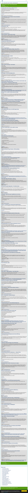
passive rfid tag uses (12, 166)
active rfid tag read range (8, 230)
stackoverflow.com (6, 341)
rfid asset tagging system (5, 473)
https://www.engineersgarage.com (7, 156)
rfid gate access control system (19, 413)
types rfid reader (21, 80)
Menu (26, 0)
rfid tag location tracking (5, 468)
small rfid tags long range (14, 241)
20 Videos (5, 6)
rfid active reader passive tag (19, 231)
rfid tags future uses (21, 241)
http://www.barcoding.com (7, 240)
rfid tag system (4, 475)
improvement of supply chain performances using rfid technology (12, 117)
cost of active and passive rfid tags (17, 278)
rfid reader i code (7, 80)
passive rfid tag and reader (9, 99)
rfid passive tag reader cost (17, 99)
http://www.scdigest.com (6, 309)
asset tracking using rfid (5, 480)
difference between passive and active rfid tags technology (16, 118)
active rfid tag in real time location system (11, 249)
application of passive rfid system (6, 482)
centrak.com (5, 134)
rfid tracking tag (4, 474)
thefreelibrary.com (6, 396)
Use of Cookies (8, 487)
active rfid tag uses (18, 166)
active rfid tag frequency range (19, 90)
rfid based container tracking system (7, 483)
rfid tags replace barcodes (8, 241)
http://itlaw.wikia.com (6, 98)
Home (1, 487)
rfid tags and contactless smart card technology (10, 413)
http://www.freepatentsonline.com (7, 403)
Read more (3, 23)
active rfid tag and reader (5, 469)
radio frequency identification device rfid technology (10, 251)
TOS (5, 487)
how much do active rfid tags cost (6, 470)
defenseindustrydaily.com (6, 332)
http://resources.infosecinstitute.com (8, 89)
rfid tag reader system (16, 434)
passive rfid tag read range (10, 231)
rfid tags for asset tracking (5, 476)
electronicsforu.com (6, 449)
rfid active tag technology (15, 321)
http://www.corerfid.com (6, 203)
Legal (3, 487)
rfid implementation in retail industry (17, 230)
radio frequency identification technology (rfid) (11, 320)
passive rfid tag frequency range (10, 90)
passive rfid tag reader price (9, 279)
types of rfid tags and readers (15, 80)
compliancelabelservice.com (7, 369)
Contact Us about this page (14, 487)
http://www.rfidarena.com (6, 388)
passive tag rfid (4, 477)
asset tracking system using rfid (6, 481)
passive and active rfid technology (13, 250)
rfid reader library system (10, 81)
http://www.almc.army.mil (6, 164)
